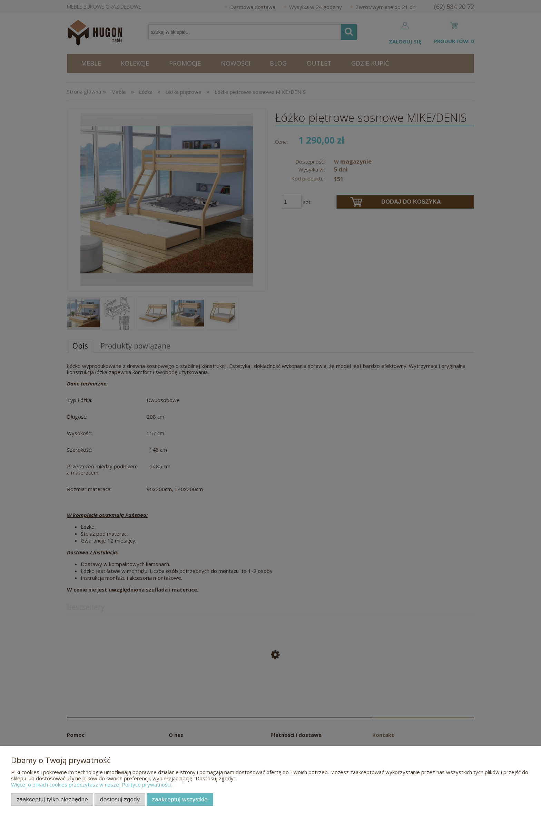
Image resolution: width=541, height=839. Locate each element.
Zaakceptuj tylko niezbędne (52, 799)
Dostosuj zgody (120, 799)
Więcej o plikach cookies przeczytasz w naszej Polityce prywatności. (91, 784)
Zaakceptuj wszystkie (180, 799)
